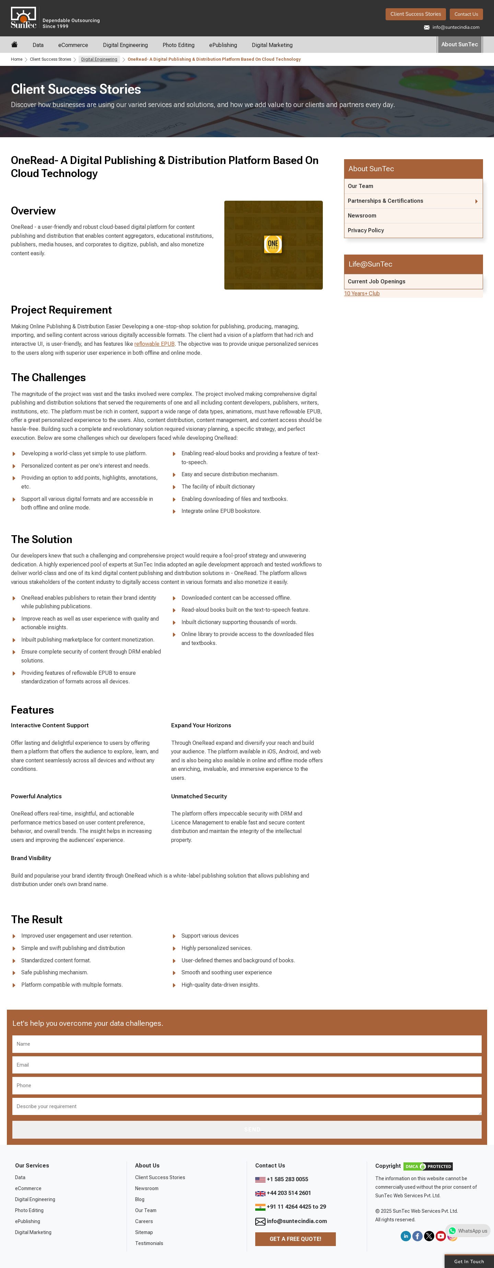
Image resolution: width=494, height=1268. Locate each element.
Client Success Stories (415, 14)
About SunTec (460, 44)
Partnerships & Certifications (385, 201)
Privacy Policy (366, 230)
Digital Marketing (272, 45)
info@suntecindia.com (452, 27)
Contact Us (466, 14)
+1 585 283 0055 (281, 1179)
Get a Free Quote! (295, 1239)
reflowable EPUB (154, 344)
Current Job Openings (376, 281)
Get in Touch (469, 1261)
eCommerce (73, 45)
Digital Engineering (125, 45)
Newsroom (362, 215)
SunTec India (55, 16)
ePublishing (223, 45)
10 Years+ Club (362, 293)
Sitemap (144, 1232)
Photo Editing (179, 45)
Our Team (360, 186)
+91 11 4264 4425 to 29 (290, 1207)
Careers (144, 1221)
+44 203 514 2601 (283, 1193)
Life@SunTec (370, 264)
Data (38, 45)
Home (16, 59)
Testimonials (149, 1243)
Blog (139, 1199)
